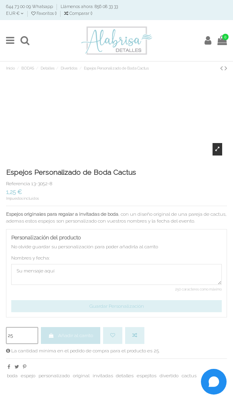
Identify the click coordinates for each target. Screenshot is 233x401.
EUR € (15, 13)
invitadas (103, 375)
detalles (125, 375)
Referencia (18, 183)
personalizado (54, 375)
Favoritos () (44, 13)
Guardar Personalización (116, 306)
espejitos (146, 375)
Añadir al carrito (70, 335)
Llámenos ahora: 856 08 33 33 (89, 6)
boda (12, 375)
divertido (169, 375)
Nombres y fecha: (30, 258)
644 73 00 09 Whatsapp (30, 6)
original (81, 375)
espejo (28, 375)
